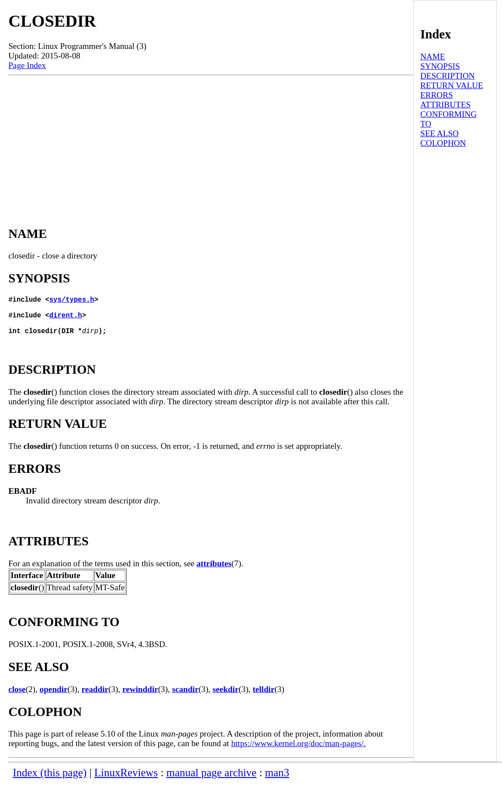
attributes (214, 572)
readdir (95, 697)
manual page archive (211, 781)
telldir (263, 697)
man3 (277, 781)
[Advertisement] (210, 141)
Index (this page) (50, 781)
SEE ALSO (439, 133)
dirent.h (65, 320)
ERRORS (436, 95)
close (16, 697)
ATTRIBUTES (445, 104)
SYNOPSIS (440, 66)
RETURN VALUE (451, 85)
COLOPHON (443, 143)
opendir (54, 697)
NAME (432, 56)
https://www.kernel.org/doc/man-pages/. (298, 752)
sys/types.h (71, 301)
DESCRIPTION (447, 75)
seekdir (225, 697)
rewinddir (140, 697)
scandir (185, 697)
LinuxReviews (126, 781)
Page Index (27, 65)
